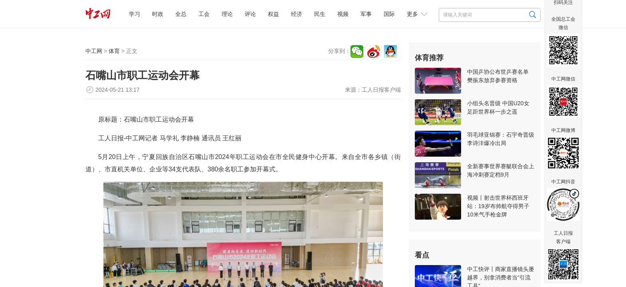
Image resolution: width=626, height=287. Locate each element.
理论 (227, 14)
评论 (250, 14)
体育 (114, 51)
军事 (366, 14)
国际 (389, 14)
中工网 (93, 51)
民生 (319, 14)
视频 (343, 14)
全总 (180, 14)
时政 (157, 14)
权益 (273, 14)
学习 (134, 14)
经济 (296, 14)
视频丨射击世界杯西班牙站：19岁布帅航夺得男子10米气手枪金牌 (498, 206)
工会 (204, 14)
